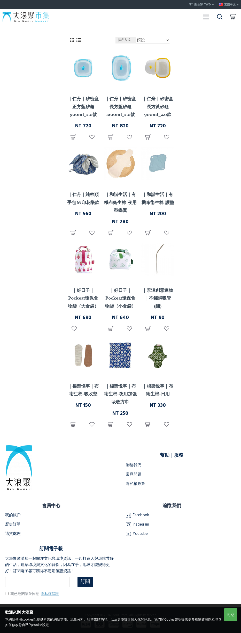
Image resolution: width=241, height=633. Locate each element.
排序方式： (126, 40)
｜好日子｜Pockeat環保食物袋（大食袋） (83, 298)
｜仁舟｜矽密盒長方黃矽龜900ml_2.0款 (157, 107)
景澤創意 (158, 280)
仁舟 (83, 89)
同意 (231, 614)
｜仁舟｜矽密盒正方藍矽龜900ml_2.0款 (83, 107)
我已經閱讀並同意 (32, 594)
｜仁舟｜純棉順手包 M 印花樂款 (83, 199)
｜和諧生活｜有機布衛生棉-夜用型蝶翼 (120, 203)
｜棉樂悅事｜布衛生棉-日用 (157, 390)
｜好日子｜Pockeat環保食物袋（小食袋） (120, 298)
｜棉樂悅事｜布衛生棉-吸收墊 (83, 390)
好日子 (83, 280)
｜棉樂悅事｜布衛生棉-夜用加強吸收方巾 (120, 394)
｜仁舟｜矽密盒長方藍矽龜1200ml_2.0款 (120, 107)
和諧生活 (120, 185)
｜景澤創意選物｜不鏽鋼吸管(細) (157, 298)
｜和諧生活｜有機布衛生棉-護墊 (158, 199)
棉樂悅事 (83, 376)
